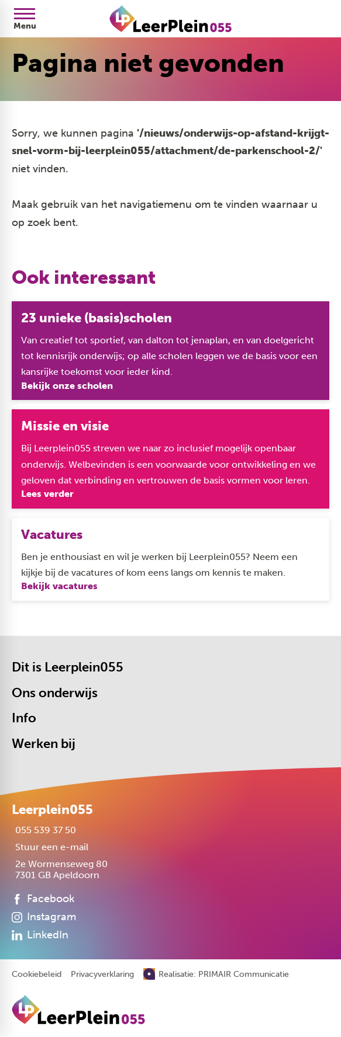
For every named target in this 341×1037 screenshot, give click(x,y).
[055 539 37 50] (44, 830)
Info (24, 718)
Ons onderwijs (55, 693)
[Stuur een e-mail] (50, 846)
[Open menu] (24, 19)
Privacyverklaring (102, 974)
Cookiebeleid (36, 974)
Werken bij (43, 743)
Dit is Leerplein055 (67, 667)
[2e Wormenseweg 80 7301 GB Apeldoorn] (60, 869)
